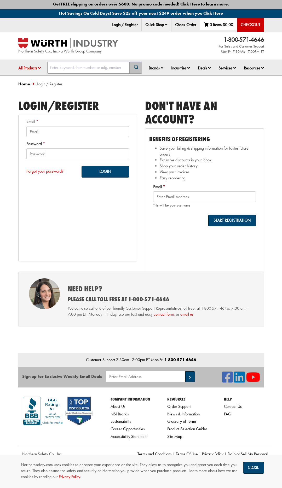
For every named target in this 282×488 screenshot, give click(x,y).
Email (30, 121)
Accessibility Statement (129, 436)
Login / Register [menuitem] (125, 24)
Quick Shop (156, 24)
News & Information (183, 413)
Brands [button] (156, 68)
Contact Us (233, 406)
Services (227, 68)
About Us (118, 406)
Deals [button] (204, 68)
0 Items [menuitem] (218, 24)
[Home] (68, 43)
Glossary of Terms (182, 421)
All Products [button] (29, 68)
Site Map (174, 436)
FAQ (227, 413)
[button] (166, 24)
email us (186, 314)
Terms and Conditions (154, 453)
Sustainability (121, 421)
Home (24, 83)
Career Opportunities (128, 428)
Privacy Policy (212, 453)
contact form (164, 314)
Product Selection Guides (187, 428)
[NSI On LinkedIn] (239, 380)
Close (253, 467)
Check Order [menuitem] (185, 24)
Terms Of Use (187, 453)
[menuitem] (156, 25)
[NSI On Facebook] (227, 380)
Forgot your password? (45, 171)
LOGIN (105, 171)
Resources (254, 68)
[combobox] (94, 68)
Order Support (179, 406)
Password (34, 143)
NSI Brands (120, 413)
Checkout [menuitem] (250, 24)
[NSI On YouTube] (253, 380)
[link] (57, 434)
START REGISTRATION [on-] (232, 220)
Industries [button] (180, 68)
